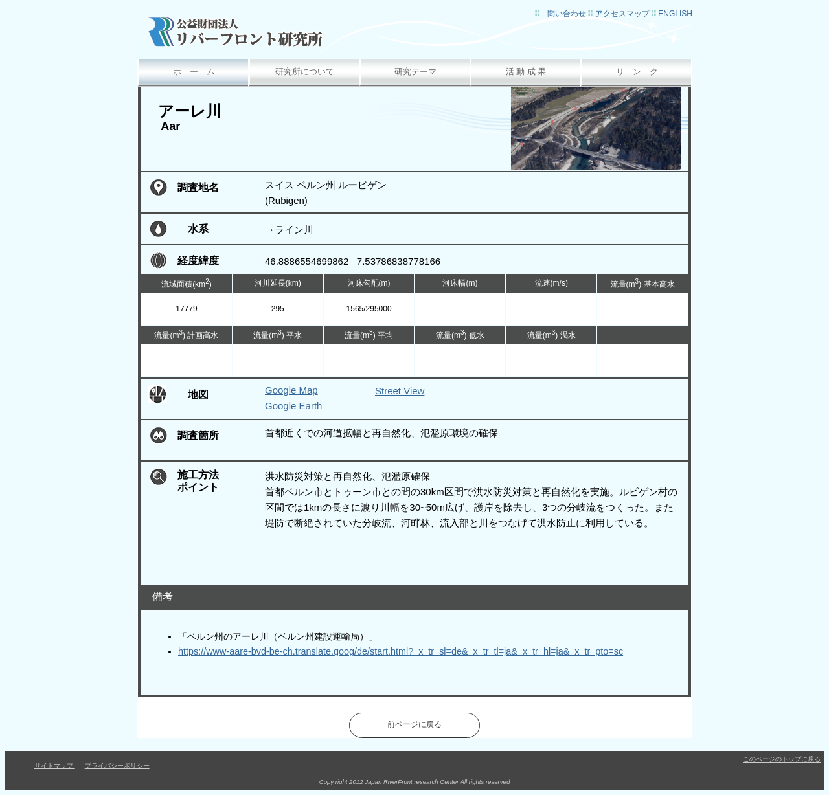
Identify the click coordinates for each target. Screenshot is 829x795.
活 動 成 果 (526, 71)
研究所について (304, 71)
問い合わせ (566, 13)
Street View (399, 390)
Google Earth (293, 405)
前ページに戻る (414, 724)
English (675, 13)
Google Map (291, 390)
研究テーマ (415, 71)
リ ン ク (637, 71)
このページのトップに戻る (782, 759)
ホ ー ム (194, 71)
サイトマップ (54, 765)
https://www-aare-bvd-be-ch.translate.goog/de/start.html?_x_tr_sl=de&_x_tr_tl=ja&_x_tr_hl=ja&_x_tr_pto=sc (400, 651)
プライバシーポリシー (117, 765)
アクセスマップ (622, 13)
